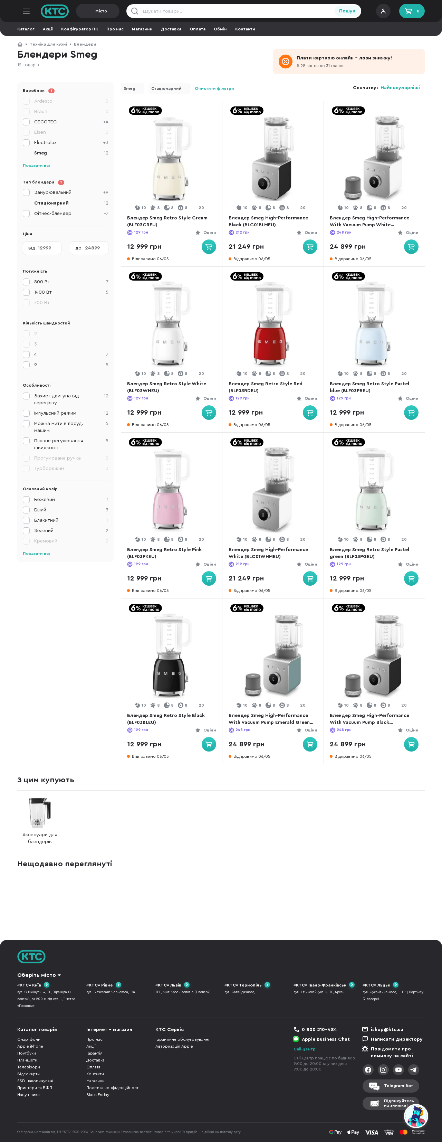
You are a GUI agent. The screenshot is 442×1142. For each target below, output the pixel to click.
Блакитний (71, 520)
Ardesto (71, 101)
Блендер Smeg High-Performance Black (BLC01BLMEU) (270, 221)
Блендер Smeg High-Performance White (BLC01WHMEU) (270, 553)
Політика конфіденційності (113, 1088)
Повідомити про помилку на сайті (392, 1052)
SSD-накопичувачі (35, 1081)
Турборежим (71, 468)
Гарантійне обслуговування (183, 1039)
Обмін (220, 29)
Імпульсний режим (71, 413)
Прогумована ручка (71, 458)
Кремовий (71, 541)
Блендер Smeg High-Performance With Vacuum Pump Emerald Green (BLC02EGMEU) (270, 719)
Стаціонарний (166, 88)
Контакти (245, 29)
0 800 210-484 (319, 1029)
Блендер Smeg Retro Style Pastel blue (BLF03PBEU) (371, 387)
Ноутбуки (26, 1053)
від (31, 248)
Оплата (197, 29)
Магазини (142, 29)
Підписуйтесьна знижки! (399, 1103)
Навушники (28, 1095)
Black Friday (97, 1095)
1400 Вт (71, 292)
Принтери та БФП (34, 1088)
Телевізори (28, 1067)
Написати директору (397, 1039)
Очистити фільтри (214, 88)
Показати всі (36, 165)
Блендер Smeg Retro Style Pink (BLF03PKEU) (166, 553)
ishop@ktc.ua (387, 1029)
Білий (71, 510)
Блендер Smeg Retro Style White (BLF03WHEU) (168, 387)
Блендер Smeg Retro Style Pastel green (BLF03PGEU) (371, 553)
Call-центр (305, 1049)
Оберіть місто (36, 975)
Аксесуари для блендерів (40, 820)
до (78, 248)
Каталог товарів (37, 1029)
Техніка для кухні (48, 44)
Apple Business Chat (326, 1039)
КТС (20, 44)
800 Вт (71, 282)
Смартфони (28, 1039)
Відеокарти (28, 1074)
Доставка (171, 29)
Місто (101, 11)
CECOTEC (71, 122)
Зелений (71, 530)
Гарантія (94, 1053)
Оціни (207, 232)
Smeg (129, 88)
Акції (48, 29)
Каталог (26, 29)
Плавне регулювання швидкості (71, 443)
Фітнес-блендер (71, 213)
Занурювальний (71, 192)
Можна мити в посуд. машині (71, 426)
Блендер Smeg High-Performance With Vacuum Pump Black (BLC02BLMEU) (371, 719)
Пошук (347, 11)
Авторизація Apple (174, 1046)
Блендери (85, 44)
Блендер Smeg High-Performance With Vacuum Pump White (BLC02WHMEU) (371, 222)
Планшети (27, 1060)
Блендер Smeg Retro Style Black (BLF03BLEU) (167, 719)
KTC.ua (55, 11)
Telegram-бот (398, 1086)
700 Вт (42, 302)
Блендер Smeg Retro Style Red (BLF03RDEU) (267, 387)
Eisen (71, 132)
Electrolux (71, 142)
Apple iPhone (30, 1046)
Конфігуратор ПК (79, 29)
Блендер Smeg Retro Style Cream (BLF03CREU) (169, 221)
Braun (71, 111)
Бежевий (71, 499)
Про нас (115, 29)
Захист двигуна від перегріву (71, 399)
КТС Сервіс (169, 1029)
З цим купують (45, 780)
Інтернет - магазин (109, 1029)
